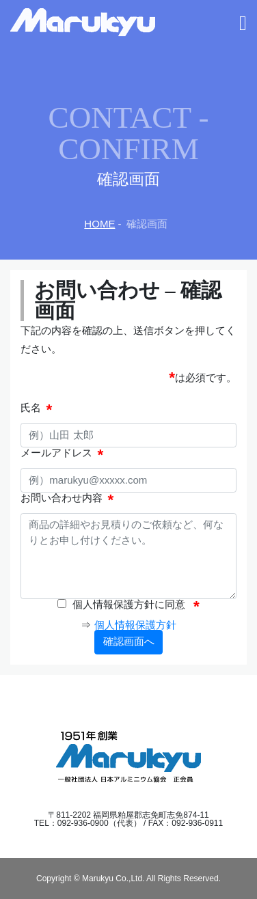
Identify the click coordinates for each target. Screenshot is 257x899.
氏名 (31, 407)
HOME (99, 224)
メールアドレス (56, 452)
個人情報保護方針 (135, 625)
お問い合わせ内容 (62, 498)
